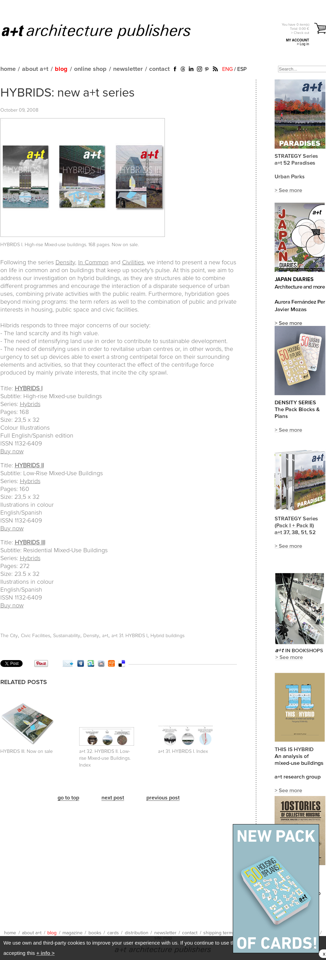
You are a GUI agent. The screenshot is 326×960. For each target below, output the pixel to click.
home (8, 69)
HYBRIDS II (29, 466)
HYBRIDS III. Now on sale (26, 751)
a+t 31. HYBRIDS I (129, 635)
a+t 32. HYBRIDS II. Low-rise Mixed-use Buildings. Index (105, 758)
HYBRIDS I (29, 389)
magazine (72, 933)
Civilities (133, 263)
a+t (105, 635)
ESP (241, 69)
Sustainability (66, 635)
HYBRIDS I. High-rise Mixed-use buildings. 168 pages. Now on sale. (69, 244)
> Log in (303, 44)
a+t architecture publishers (104, 31)
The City (9, 635)
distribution (136, 933)
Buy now (12, 452)
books (94, 933)
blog (61, 69)
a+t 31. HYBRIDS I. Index (183, 751)
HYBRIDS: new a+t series (67, 93)
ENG (227, 69)
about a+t (35, 69)
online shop (90, 69)
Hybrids (30, 404)
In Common (93, 263)
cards (113, 933)
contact (159, 69)
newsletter (128, 69)
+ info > (45, 953)
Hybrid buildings (167, 635)
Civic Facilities (35, 635)
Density (65, 263)
